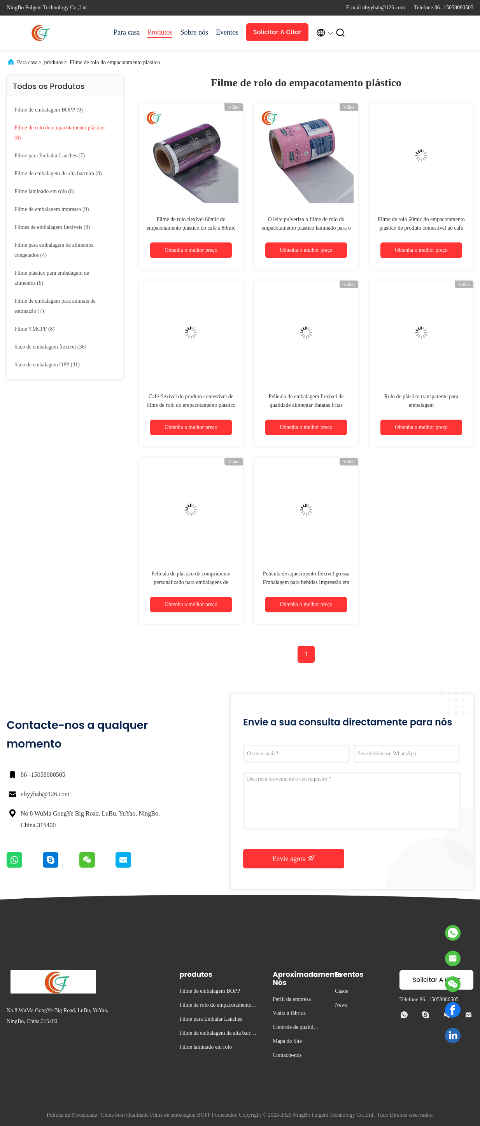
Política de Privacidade (72, 1115)
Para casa (127, 32)
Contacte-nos (287, 1055)
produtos (53, 62)
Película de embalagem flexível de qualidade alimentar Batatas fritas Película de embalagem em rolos (306, 405)
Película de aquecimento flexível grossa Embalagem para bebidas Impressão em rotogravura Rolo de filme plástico (306, 582)
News (341, 1005)
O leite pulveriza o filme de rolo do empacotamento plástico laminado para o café (305, 227)
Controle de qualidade (295, 1028)
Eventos (227, 32)
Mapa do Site (287, 1041)
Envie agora (293, 858)
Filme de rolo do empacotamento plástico (115, 62)
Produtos (159, 32)
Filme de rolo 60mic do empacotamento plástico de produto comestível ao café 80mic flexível (421, 227)
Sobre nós (194, 32)
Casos (341, 991)
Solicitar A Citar (277, 32)
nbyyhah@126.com (45, 794)
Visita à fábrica (289, 1013)
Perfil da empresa (292, 999)
